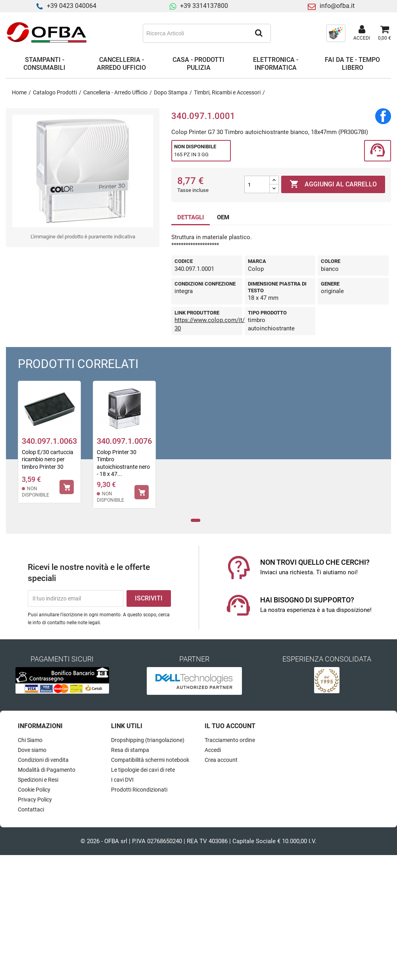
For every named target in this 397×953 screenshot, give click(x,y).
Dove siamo (32, 750)
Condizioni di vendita (43, 760)
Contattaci (31, 809)
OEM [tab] (223, 217)
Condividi (383, 116)
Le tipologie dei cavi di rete (143, 770)
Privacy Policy (35, 799)
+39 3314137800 (204, 6)
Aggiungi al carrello (333, 184)
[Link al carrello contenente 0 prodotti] (384, 33)
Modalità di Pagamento (46, 770)
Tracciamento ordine (230, 740)
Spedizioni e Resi (38, 780)
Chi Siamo (30, 740)
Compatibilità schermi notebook (150, 760)
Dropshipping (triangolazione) (147, 740)
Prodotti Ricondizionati (139, 789)
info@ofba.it (337, 6)
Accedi (213, 750)
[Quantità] (257, 184)
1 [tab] (195, 520)
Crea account (221, 760)
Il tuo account (230, 726)
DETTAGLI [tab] (190, 217)
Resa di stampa (130, 750)
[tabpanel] (49, 447)
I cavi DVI (122, 780)
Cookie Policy (34, 789)
